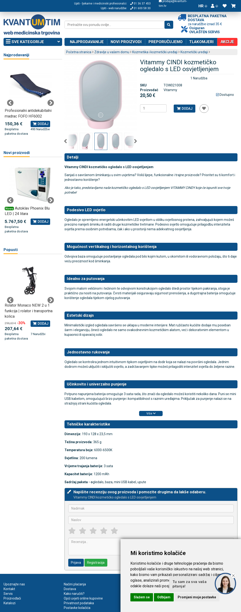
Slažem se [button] (142, 597)
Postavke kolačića (77, 608)
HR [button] (202, 6)
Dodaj (184, 108)
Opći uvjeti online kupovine (83, 598)
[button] (214, 6)
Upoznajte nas (14, 584)
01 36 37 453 (140, 3)
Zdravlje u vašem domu (111, 52)
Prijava (76, 562)
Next (135, 141)
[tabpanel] (30, 100)
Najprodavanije (87, 41)
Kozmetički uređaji (194, 52)
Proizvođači (12, 598)
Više (151, 413)
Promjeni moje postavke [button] (197, 597)
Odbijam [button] (163, 597)
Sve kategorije (33, 42)
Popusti (11, 249)
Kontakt (9, 589)
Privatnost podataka (79, 603)
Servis (8, 594)
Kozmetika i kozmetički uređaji (154, 52)
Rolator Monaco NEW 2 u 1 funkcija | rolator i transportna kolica (28, 311)
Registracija (95, 562)
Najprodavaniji (16, 55)
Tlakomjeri (201, 41)
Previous (65, 141)
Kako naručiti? (74, 594)
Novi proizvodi (126, 41)
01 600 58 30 (140, 8)
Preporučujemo (166, 41)
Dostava (70, 589)
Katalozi (10, 603)
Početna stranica (78, 52)
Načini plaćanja (75, 584)
